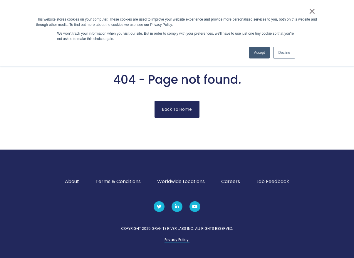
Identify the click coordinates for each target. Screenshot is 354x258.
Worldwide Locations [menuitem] (181, 181)
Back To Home (177, 109)
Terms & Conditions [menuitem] (118, 181)
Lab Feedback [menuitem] (272, 181)
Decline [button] (284, 53)
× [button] (312, 11)
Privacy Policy (177, 239)
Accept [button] (259, 53)
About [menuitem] (72, 181)
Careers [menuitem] (230, 181)
